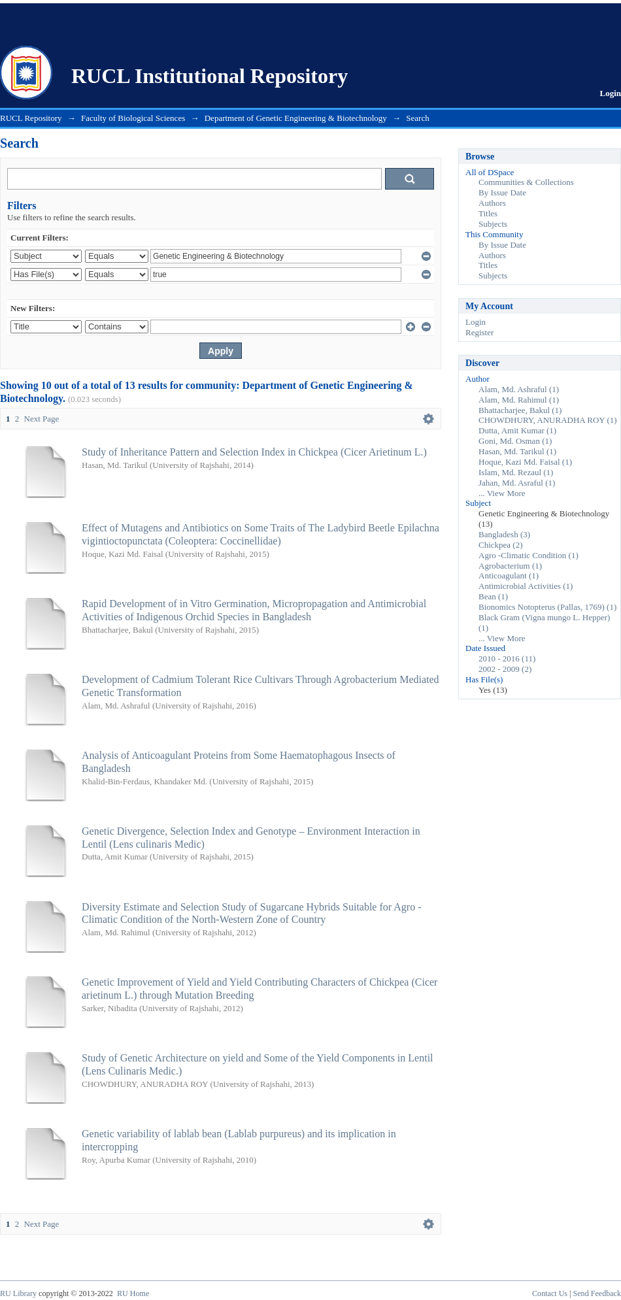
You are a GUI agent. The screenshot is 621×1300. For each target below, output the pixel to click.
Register (479, 332)
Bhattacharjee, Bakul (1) (520, 410)
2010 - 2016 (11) (506, 658)
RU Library (18, 1293)
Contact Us (549, 1293)
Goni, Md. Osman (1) (515, 441)
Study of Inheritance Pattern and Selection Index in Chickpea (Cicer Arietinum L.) (254, 452)
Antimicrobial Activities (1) (525, 586)
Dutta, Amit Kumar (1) (517, 430)
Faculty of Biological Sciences (133, 118)
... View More (502, 493)
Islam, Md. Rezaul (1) (515, 472)
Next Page (41, 419)
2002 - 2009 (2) (504, 669)
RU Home (133, 1293)
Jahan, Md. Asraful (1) (516, 483)
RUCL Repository (31, 118)
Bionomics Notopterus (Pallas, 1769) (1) (547, 607)
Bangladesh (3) (504, 534)
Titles (487, 213)
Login (610, 93)
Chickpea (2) (500, 545)
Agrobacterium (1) (510, 566)
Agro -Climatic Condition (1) (528, 555)
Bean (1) (493, 596)
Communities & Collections (526, 182)
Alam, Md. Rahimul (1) (518, 400)
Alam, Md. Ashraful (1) (518, 389)
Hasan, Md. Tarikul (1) (517, 451)
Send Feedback (597, 1293)
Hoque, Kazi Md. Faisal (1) (525, 462)
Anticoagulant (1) (508, 575)
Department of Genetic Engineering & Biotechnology (296, 118)
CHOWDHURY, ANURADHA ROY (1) (547, 420)
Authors (492, 203)
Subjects (492, 224)
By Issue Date (502, 192)
